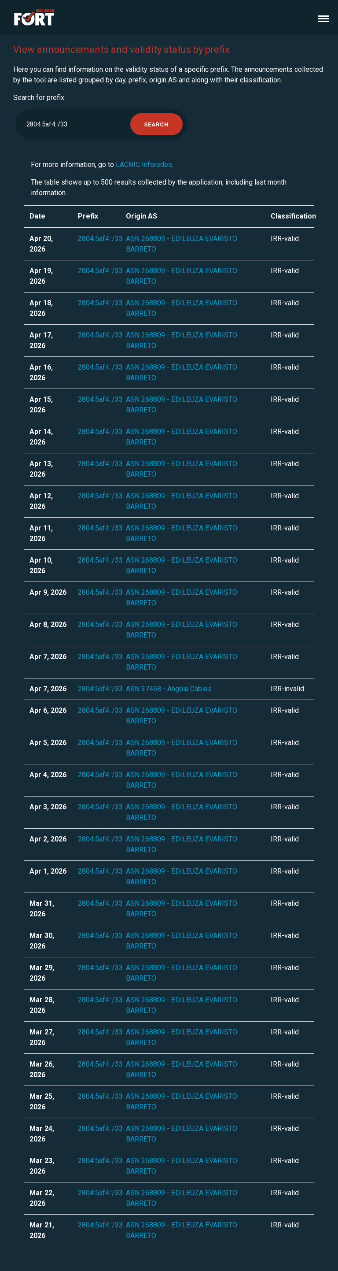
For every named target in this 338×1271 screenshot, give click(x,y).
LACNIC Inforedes (144, 164)
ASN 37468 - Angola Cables (169, 689)
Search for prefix (38, 97)
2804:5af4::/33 (100, 238)
